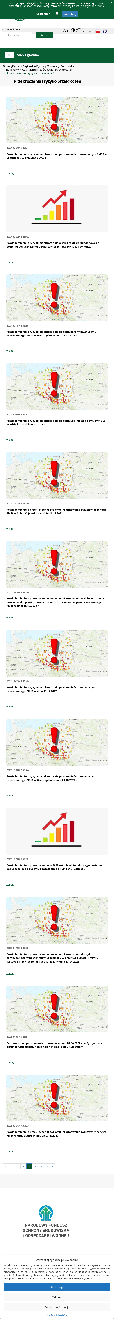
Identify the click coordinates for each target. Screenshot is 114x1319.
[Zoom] (65, 30)
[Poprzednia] (6, 1166)
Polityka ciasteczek (57, 1314)
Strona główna (11, 66)
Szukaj (44, 35)
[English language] (104, 31)
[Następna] (53, 1166)
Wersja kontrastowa (84, 30)
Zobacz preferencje (57, 1307)
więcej (10, 173)
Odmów (57, 1297)
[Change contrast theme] (81, 30)
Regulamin (43, 13)
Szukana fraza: (11, 29)
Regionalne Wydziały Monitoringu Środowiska (48, 66)
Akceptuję (70, 14)
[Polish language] (97, 31)
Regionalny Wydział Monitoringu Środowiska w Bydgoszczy (39, 69)
